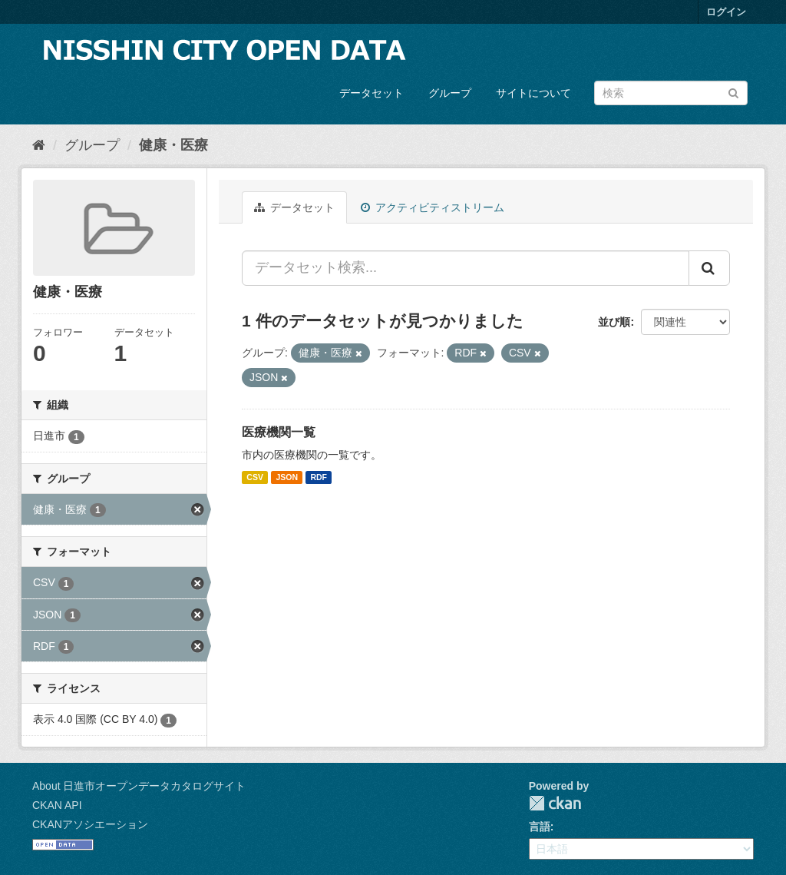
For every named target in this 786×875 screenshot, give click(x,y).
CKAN (555, 803)
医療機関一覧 (278, 432)
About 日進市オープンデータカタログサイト (139, 786)
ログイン (726, 12)
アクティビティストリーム (432, 207)
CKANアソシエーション (90, 824)
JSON (287, 477)
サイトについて (533, 93)
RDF (318, 477)
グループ (449, 93)
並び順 (614, 322)
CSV (254, 477)
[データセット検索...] (465, 268)
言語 (539, 826)
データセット (371, 93)
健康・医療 (173, 145)
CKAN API (57, 805)
